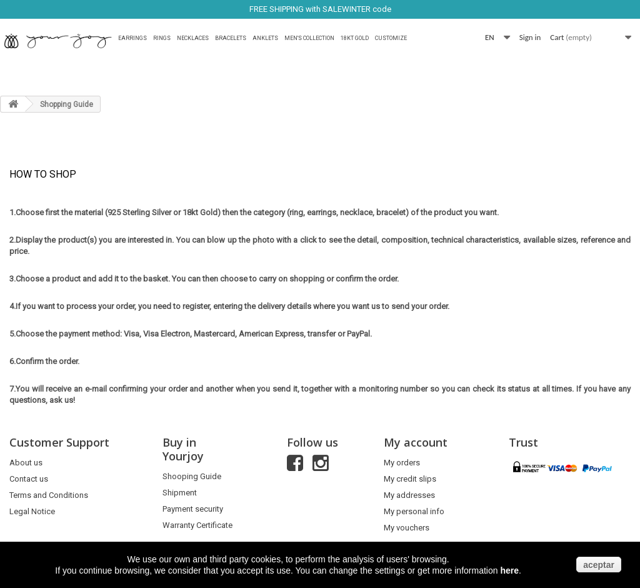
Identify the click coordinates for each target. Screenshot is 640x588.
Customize (391, 38)
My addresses (409, 495)
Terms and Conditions (48, 495)
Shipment (179, 492)
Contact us (28, 479)
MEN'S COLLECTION (309, 38)
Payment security (192, 509)
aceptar (598, 565)
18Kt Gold (355, 38)
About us (25, 462)
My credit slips (410, 479)
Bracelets (230, 38)
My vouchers (406, 527)
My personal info (414, 511)
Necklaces (193, 38)
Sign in (530, 37)
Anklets (265, 38)
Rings (162, 38)
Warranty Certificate (197, 525)
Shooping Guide (191, 476)
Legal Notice (32, 511)
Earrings (132, 38)
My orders (402, 462)
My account (416, 442)
